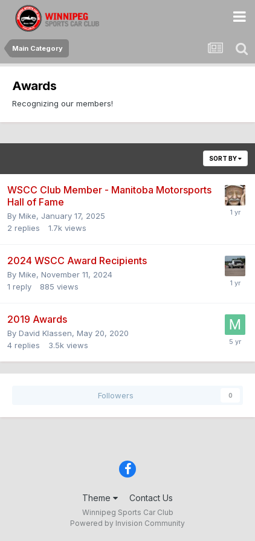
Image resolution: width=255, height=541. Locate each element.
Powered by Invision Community (127, 523)
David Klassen (45, 333)
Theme (100, 498)
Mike (27, 216)
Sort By (225, 158)
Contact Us (151, 498)
